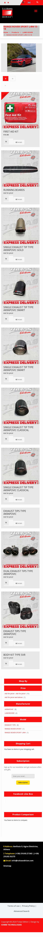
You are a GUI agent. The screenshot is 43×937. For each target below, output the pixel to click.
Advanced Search (21, 911)
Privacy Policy (28, 906)
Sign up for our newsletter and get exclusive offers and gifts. (22, 768)
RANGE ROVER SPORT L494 (15, 732)
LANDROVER (9, 713)
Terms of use (13, 906)
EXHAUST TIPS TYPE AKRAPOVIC (14, 512)
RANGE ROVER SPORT (13, 729)
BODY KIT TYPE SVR (14, 654)
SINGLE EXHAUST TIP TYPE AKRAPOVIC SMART (18, 309)
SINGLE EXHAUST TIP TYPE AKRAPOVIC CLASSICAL (18, 429)
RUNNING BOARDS (14, 190)
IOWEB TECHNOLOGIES (11, 925)
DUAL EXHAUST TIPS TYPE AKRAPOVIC (18, 572)
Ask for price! (8, 193)
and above (14, 697)
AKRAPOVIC (9, 709)
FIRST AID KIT (10, 131)
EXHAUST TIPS (10, 725)
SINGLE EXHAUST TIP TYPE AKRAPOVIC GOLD (18, 249)
